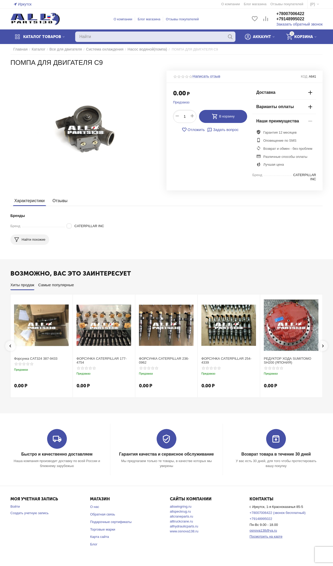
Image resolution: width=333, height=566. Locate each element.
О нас (94, 506)
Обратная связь (102, 514)
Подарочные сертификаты (110, 522)
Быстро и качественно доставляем (57, 454)
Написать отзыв (205, 76)
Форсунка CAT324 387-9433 (35, 358)
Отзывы (58, 201)
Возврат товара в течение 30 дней (276, 454)
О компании (125, 19)
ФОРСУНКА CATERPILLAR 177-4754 (101, 361)
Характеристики (28, 201)
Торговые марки (102, 529)
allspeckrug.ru (180, 511)
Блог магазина (151, 19)
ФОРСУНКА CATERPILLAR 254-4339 (226, 361)
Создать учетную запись (29, 513)
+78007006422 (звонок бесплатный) (277, 512)
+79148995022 (295, 19)
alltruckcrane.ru (181, 521)
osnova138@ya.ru (263, 530)
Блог (93, 544)
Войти (15, 506)
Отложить (194, 129)
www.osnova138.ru (184, 531)
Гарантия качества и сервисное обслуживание (166, 454)
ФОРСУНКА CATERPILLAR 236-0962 (164, 361)
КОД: (304, 76)
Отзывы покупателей (184, 19)
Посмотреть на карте (265, 536)
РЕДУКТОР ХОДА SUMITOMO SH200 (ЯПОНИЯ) (287, 361)
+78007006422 (295, 14)
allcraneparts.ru (181, 516)
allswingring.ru (180, 506)
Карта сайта (99, 536)
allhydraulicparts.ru (184, 526)
